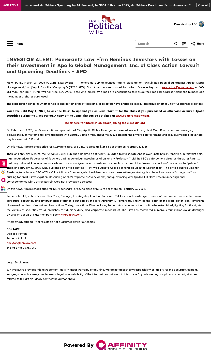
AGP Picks (10, 5)
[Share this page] (197, 43)
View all (203, 5)
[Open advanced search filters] (184, 44)
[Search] (153, 44)
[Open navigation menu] (15, 43)
